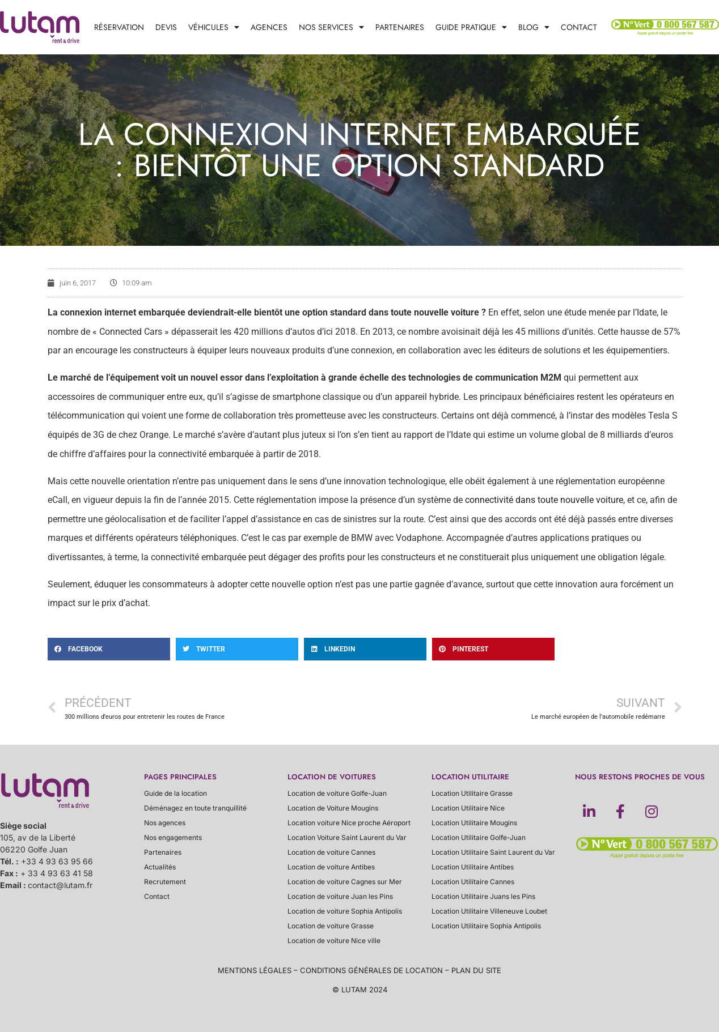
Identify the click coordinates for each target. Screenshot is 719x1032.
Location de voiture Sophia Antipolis (344, 911)
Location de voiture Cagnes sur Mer (344, 881)
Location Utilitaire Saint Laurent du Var (493, 852)
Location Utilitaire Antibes (473, 867)
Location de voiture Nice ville (333, 940)
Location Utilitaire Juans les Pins (483, 896)
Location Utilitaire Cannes (473, 881)
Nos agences (164, 822)
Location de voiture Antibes (331, 867)
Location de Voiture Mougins (332, 808)
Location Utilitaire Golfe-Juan (479, 837)
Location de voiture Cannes (331, 852)
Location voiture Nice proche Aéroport (349, 822)
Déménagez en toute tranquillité (195, 808)
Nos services (331, 27)
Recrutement (165, 881)
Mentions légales (254, 970)
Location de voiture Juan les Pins (340, 896)
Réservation (119, 27)
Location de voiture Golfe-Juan (337, 793)
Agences (269, 27)
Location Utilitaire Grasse (472, 793)
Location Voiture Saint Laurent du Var (347, 837)
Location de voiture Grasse (330, 926)
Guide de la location (175, 793)
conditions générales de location (371, 970)
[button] (109, 649)
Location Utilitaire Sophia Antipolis (486, 926)
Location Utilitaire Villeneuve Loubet (489, 911)
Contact (579, 27)
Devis (166, 27)
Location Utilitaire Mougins (474, 822)
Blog (533, 27)
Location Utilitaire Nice (468, 808)
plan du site (476, 970)
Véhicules (213, 27)
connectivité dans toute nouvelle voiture (544, 499)
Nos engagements (173, 837)
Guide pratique (471, 27)
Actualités (160, 867)
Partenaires (399, 27)
